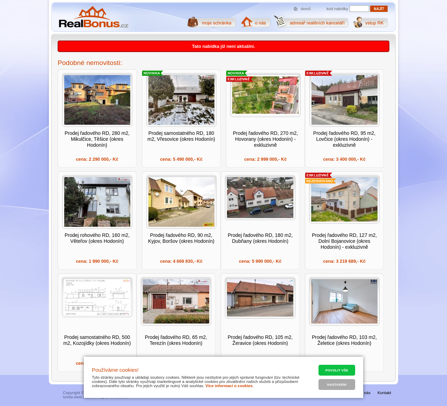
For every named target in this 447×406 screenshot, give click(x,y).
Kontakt (384, 393)
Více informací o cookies (228, 386)
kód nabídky (337, 9)
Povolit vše (336, 370)
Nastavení (336, 384)
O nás (365, 393)
